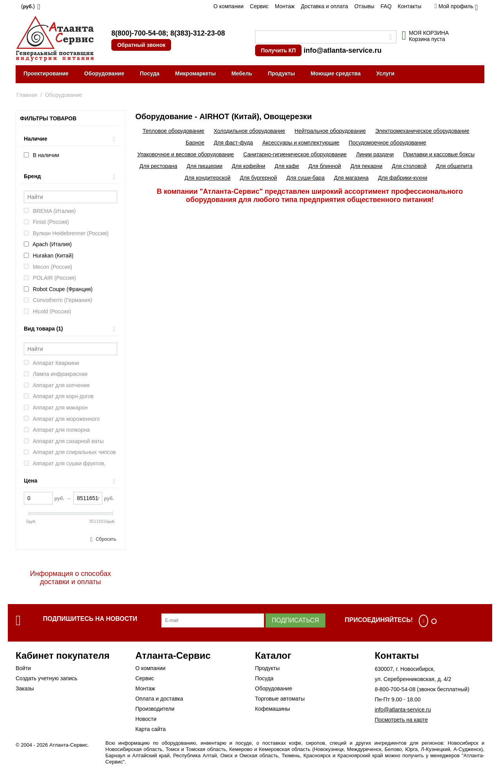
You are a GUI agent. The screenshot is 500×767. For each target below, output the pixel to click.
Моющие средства (336, 73)
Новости (145, 719)
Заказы (25, 688)
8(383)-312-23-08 (197, 33)
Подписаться (295, 620)
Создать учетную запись (46, 678)
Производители (154, 709)
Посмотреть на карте (401, 720)
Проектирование (46, 73)
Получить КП (278, 50)
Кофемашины (272, 709)
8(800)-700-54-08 (138, 33)
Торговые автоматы (280, 698)
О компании (228, 6)
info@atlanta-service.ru (343, 50)
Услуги (385, 73)
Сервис (259, 6)
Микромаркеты (195, 73)
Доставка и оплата (324, 6)
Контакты (409, 6)
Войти (23, 668)
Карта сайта (150, 729)
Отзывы (364, 6)
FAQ (385, 6)
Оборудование (104, 73)
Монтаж (285, 6)
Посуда (149, 73)
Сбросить (106, 539)
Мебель (241, 73)
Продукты (281, 73)
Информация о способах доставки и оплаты (70, 578)
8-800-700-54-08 (395, 689)
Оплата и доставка (159, 698)
